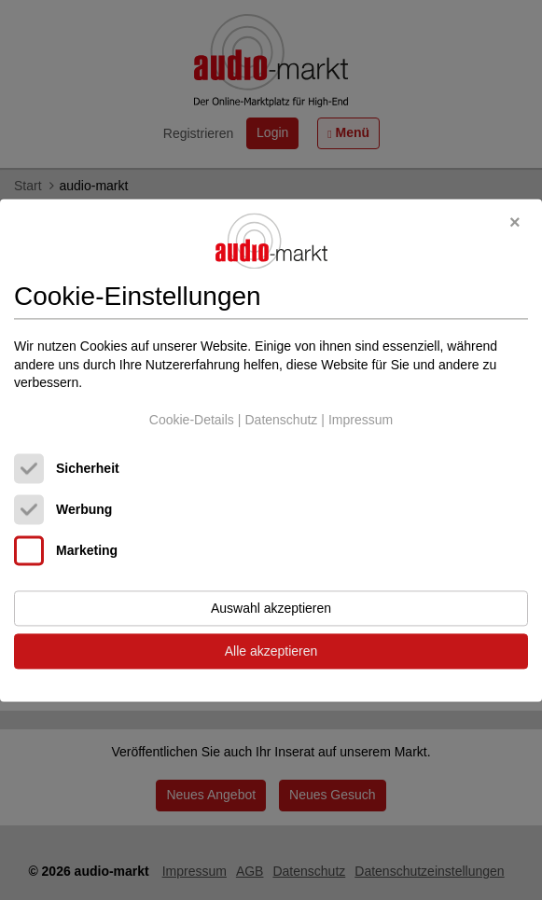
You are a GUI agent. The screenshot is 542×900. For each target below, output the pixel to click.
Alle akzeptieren (271, 651)
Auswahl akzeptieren (271, 608)
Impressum (360, 419)
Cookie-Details (191, 419)
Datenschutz (280, 419)
